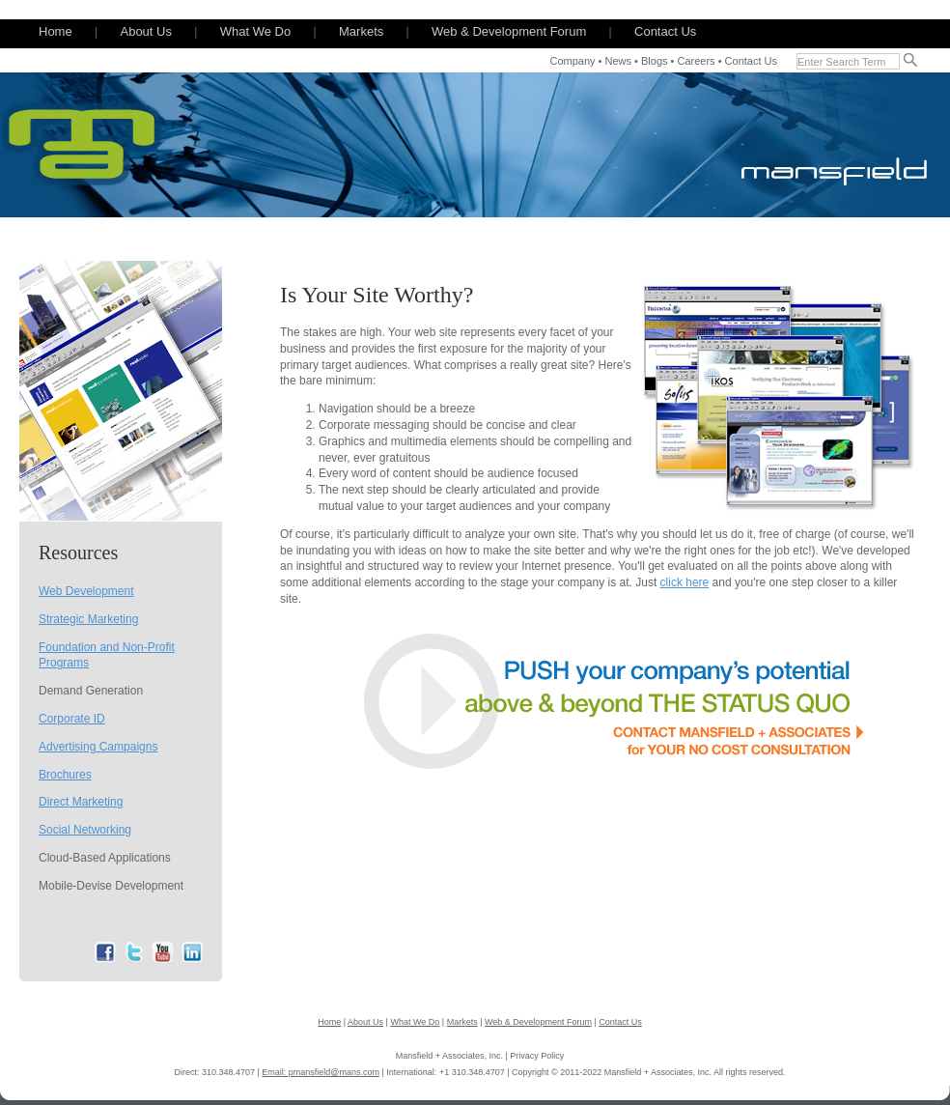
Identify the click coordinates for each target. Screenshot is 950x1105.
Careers (695, 61)
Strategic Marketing (88, 619)
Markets (361, 31)
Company (572, 61)
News (618, 61)
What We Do (255, 31)
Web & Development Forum (509, 31)
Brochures (65, 774)
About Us (145, 31)
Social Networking (85, 829)
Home (55, 31)
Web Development (86, 591)
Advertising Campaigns (98, 746)
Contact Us (665, 31)
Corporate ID (72, 718)
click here (685, 582)
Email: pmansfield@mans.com (320, 1072)
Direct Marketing (81, 801)
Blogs (654, 61)
